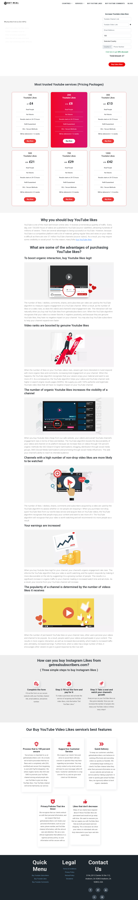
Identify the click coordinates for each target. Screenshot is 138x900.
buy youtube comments (115, 3)
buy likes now (117, 64)
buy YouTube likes (84, 239)
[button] (130, 24)
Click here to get (117, 52)
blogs (130, 3)
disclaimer (69, 879)
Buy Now (30, 141)
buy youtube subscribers (40, 875)
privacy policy (69, 872)
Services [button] (79, 3)
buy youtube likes (94, 3)
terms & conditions (69, 869)
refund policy (69, 875)
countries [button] (66, 3)
